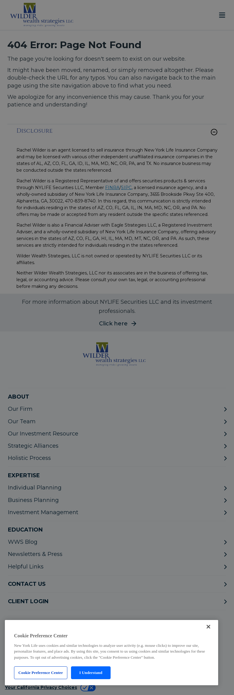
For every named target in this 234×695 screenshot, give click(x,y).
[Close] (208, 626)
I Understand (90, 672)
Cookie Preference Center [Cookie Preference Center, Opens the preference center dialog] (40, 672)
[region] (111, 652)
